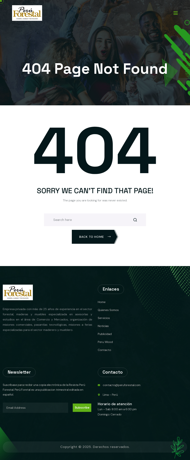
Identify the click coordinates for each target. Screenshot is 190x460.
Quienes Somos (108, 310)
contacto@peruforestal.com (121, 385)
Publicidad (105, 334)
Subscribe (82, 407)
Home (102, 302)
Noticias (103, 326)
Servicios (104, 318)
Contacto (104, 350)
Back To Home (95, 237)
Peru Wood (105, 342)
